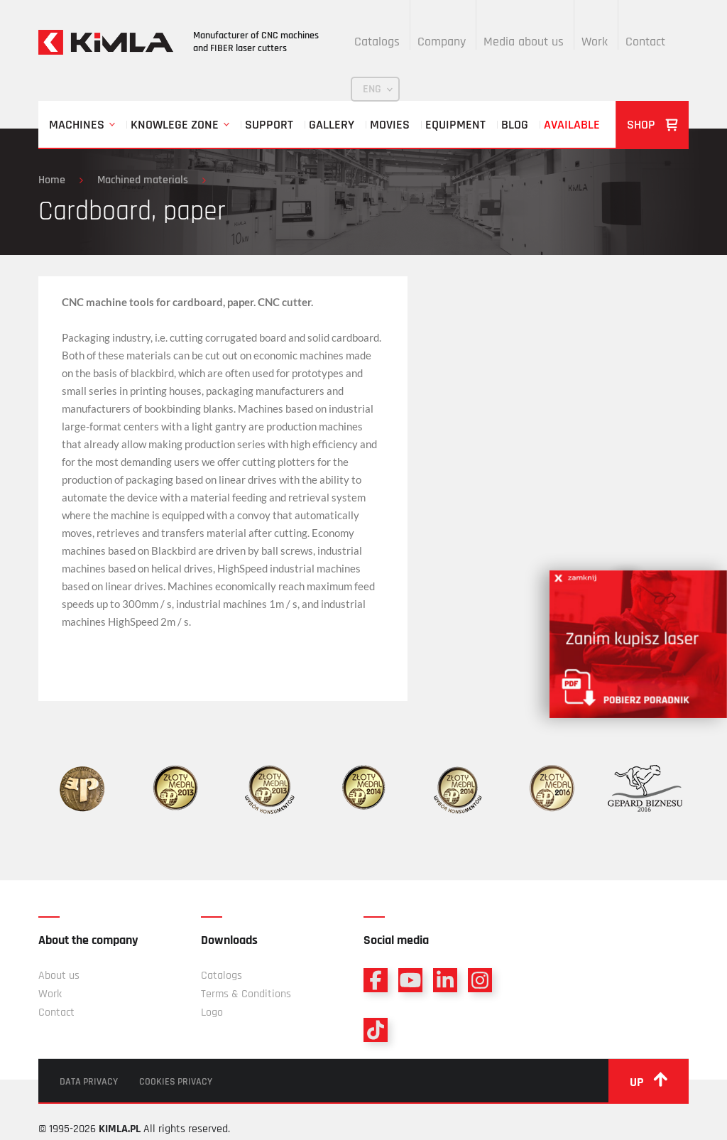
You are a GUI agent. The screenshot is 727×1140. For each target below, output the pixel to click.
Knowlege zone (175, 124)
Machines (76, 124)
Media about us (523, 41)
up (648, 1081)
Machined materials (142, 180)
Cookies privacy (175, 1081)
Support (269, 124)
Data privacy (89, 1081)
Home (51, 180)
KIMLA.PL (120, 1129)
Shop (652, 124)
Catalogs (377, 41)
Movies (390, 124)
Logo (212, 1012)
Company (441, 41)
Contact (645, 41)
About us (59, 975)
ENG (372, 89)
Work (594, 41)
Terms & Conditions (246, 994)
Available (572, 124)
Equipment (455, 124)
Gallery (331, 124)
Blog (514, 124)
